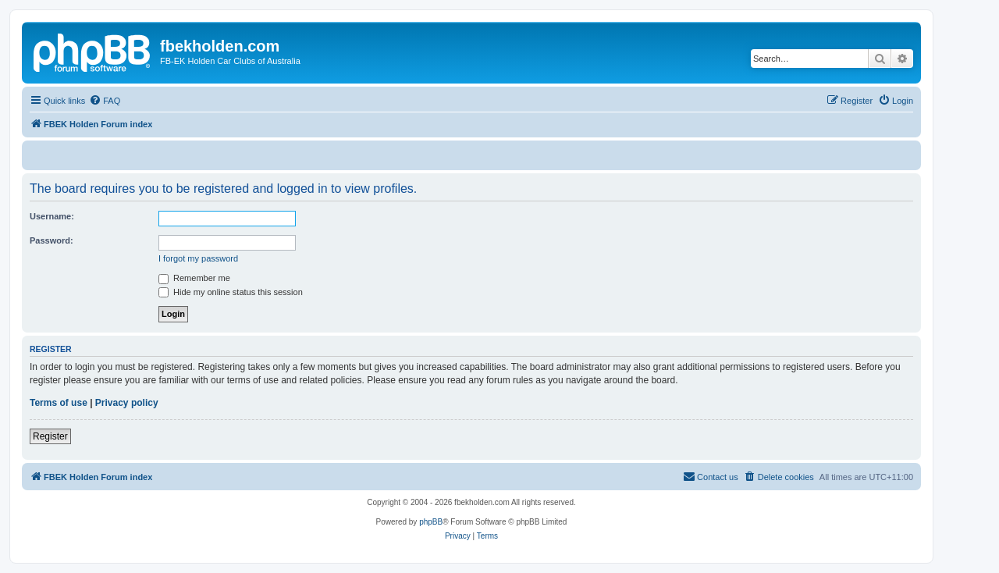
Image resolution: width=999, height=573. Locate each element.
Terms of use (58, 402)
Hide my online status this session (230, 292)
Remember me (194, 278)
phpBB (431, 522)
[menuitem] (104, 100)
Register (50, 436)
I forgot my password (198, 258)
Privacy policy (126, 402)
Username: (52, 216)
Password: (51, 240)
